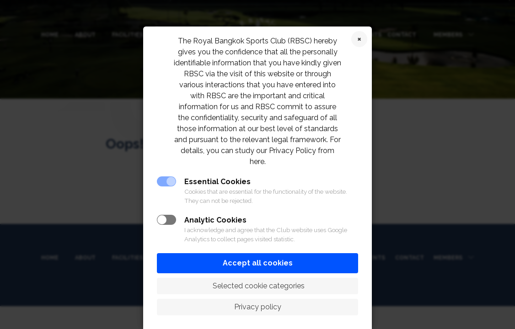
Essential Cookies (217, 181)
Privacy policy (257, 306)
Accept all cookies (258, 263)
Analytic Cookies (215, 220)
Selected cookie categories (258, 285)
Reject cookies (359, 39)
